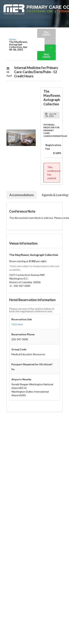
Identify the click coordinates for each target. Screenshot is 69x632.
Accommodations (21, 195)
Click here (17, 324)
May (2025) (46, 55)
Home (12, 39)
